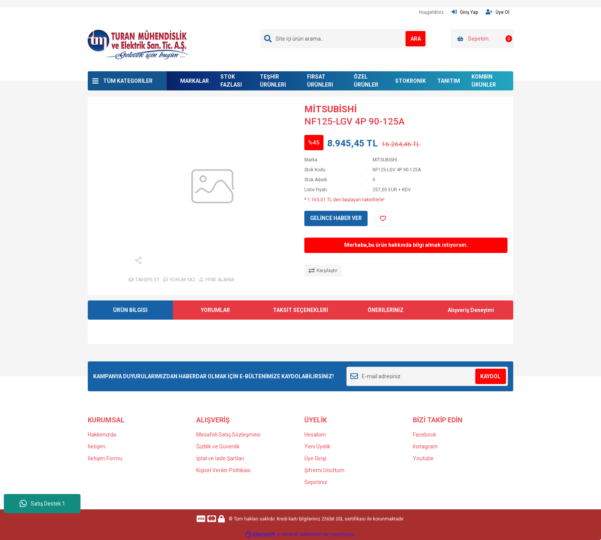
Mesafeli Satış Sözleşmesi (228, 435)
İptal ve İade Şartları (220, 458)
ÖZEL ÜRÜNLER (366, 81)
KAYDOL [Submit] (490, 376)
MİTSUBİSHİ (330, 109)
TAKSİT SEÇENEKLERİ (300, 310)
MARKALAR (194, 81)
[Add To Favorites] (383, 218)
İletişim (96, 446)
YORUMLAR (215, 310)
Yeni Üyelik (317, 446)
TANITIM (448, 81)
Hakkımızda (102, 435)
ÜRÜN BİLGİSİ (130, 310)
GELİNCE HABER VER (336, 218)
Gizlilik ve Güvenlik (218, 446)
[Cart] (482, 38)
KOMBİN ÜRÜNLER (483, 81)
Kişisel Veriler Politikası (223, 470)
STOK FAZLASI (231, 81)
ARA (410, 39)
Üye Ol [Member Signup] (497, 12)
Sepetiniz (315, 482)
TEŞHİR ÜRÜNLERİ (273, 81)
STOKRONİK (410, 81)
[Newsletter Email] (427, 376)
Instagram (425, 446)
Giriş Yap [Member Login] (465, 12)
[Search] (343, 38)
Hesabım (315, 435)
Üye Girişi (315, 458)
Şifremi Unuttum (324, 470)
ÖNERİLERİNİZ (386, 310)
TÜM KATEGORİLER (128, 81)
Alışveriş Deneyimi (471, 310)
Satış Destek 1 (42, 503)
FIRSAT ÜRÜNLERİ (320, 81)
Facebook (424, 435)
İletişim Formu (105, 458)
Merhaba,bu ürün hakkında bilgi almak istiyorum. (406, 245)
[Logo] (137, 44)
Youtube (423, 458)
